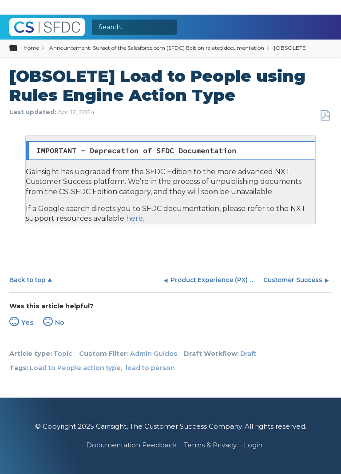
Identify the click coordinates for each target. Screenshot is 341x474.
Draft (248, 354)
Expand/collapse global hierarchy (18, 48)
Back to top (27, 279)
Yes (27, 323)
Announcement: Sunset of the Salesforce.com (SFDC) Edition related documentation (156, 47)
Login (253, 445)
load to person (150, 368)
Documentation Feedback (131, 445)
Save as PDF (325, 115)
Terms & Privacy (210, 445)
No (59, 323)
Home (31, 47)
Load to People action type (75, 368)
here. (134, 218)
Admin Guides (153, 354)
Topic (62, 354)
